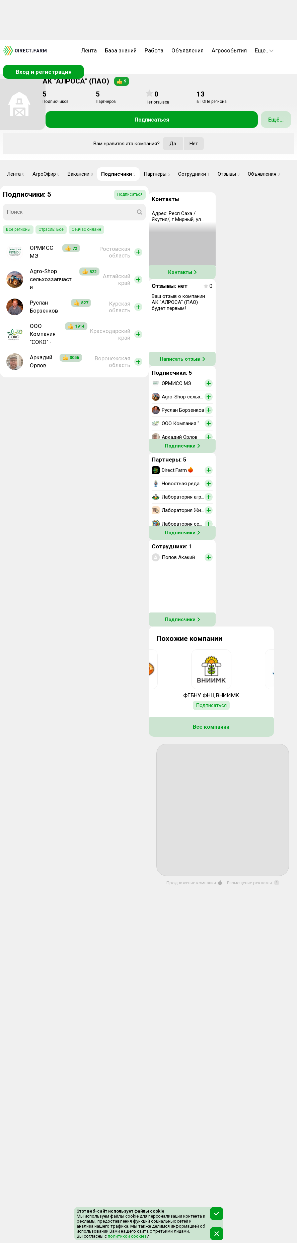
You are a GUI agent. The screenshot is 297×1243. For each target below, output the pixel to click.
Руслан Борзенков (44, 306)
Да (172, 144)
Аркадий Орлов (41, 361)
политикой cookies (127, 1236)
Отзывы (229, 174)
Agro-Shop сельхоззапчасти (51, 279)
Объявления (187, 50)
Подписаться (152, 120)
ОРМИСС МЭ (41, 251)
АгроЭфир (46, 174)
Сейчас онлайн (86, 229)
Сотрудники (194, 174)
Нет (194, 144)
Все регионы (18, 229)
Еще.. (264, 50)
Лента (89, 50)
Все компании (211, 727)
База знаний (121, 50)
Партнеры (157, 174)
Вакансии (80, 174)
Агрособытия (229, 50)
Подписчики (118, 174)
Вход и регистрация (44, 71)
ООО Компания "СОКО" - (43, 334)
